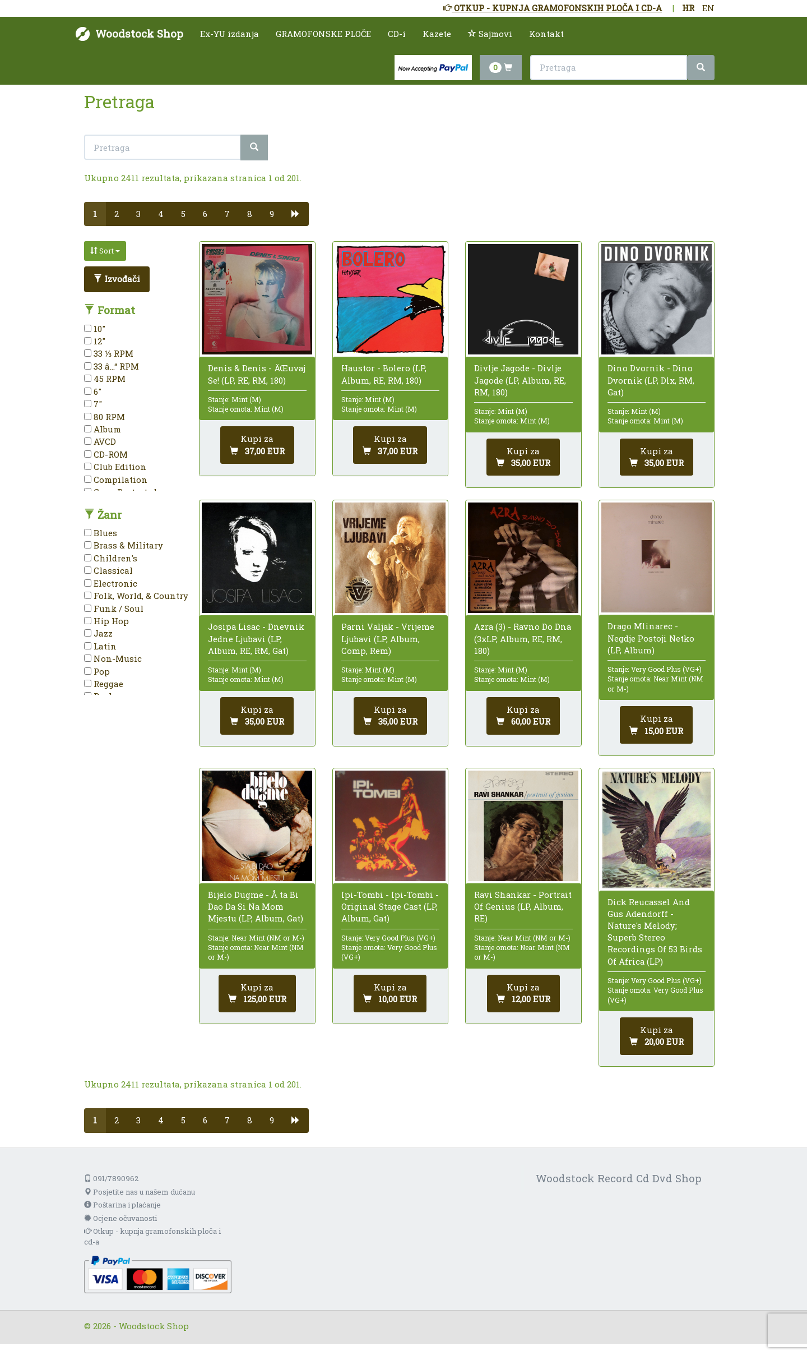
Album (102, 429)
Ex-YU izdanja (229, 33)
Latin (100, 646)
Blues (100, 532)
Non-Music (113, 658)
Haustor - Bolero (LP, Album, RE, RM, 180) (383, 373)
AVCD (100, 441)
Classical (108, 570)
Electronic (110, 583)
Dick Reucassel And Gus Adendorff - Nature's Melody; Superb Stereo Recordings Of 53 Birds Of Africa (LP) (654, 931)
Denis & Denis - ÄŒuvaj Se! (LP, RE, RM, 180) (256, 373)
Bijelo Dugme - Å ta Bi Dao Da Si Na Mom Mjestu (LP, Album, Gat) (255, 906)
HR (688, 7)
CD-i (397, 33)
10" (94, 328)
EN (708, 7)
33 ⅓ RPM (108, 353)
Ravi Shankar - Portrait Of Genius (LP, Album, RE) (523, 906)
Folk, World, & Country (136, 595)
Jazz (98, 633)
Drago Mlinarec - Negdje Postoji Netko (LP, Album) (650, 637)
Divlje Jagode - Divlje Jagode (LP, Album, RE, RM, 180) (520, 379)
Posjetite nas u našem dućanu (139, 1192)
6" (92, 391)
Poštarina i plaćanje (122, 1205)
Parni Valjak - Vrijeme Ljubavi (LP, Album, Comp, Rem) (387, 638)
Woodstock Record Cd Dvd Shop (619, 1178)
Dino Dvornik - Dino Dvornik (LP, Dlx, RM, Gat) (650, 379)
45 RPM (105, 378)
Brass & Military (123, 545)
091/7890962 (111, 1178)
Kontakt (546, 33)
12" (94, 341)
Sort (105, 251)
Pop (97, 671)
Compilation (115, 479)
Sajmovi (490, 33)
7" (93, 403)
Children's (110, 558)
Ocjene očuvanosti (120, 1218)
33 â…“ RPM (111, 366)
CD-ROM (106, 454)
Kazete (437, 33)
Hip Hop (106, 620)
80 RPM (104, 416)
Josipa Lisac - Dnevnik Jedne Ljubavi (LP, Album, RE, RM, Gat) (256, 638)
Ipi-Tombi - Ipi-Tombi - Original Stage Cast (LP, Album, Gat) (390, 906)
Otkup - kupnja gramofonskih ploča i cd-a (152, 1236)
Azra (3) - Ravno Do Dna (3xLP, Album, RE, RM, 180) (522, 638)
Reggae (103, 683)
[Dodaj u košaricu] (257, 445)
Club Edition (115, 466)
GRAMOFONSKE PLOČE (323, 33)
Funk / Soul (113, 608)
